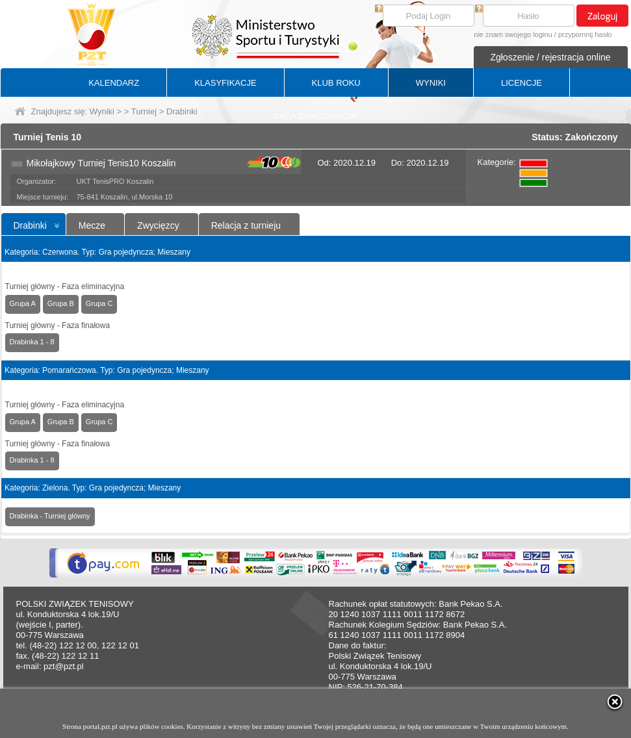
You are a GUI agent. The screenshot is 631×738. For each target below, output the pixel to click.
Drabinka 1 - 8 (32, 342)
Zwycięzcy (158, 225)
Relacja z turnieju (246, 225)
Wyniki (102, 111)
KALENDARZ (113, 83)
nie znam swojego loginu (513, 34)
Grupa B (60, 303)
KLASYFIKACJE (225, 83)
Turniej (144, 111)
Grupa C (99, 303)
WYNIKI (431, 83)
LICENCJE (521, 83)
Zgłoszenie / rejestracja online (550, 57)
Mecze (92, 225)
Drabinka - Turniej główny (50, 516)
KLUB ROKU (336, 83)
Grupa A (23, 303)
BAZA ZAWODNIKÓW (315, 116)
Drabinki (30, 225)
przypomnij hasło (585, 34)
